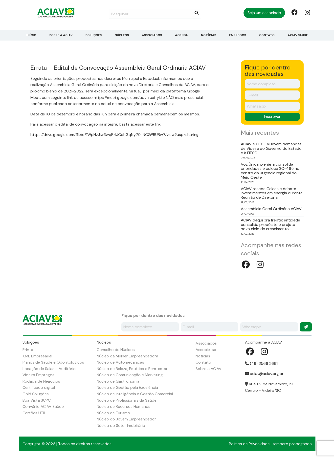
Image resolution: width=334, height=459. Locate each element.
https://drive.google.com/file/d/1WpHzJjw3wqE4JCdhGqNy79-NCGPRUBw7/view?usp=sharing (114, 134)
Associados (152, 35)
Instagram (307, 12)
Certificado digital (38, 387)
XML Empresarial (37, 356)
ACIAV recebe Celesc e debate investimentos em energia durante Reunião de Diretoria (272, 193)
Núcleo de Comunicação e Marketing (130, 374)
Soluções (94, 35)
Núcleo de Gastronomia (118, 381)
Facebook (293, 12)
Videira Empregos (38, 374)
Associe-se (206, 349)
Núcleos (122, 35)
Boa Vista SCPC (36, 400)
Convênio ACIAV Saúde (43, 406)
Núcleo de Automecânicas (120, 362)
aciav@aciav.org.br (264, 373)
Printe (27, 349)
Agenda (181, 35)
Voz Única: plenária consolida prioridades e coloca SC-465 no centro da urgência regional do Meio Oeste (270, 170)
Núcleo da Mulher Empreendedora (127, 356)
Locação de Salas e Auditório (49, 368)
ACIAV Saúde (298, 35)
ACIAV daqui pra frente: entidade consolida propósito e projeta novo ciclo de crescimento (270, 224)
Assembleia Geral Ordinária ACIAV (271, 209)
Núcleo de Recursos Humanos (123, 406)
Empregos (237, 35)
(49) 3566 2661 (261, 363)
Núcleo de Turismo (113, 412)
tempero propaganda (292, 443)
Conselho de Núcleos (116, 349)
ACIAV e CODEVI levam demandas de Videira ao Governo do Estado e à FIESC (271, 148)
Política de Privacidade (249, 443)
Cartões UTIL (34, 412)
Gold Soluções (35, 393)
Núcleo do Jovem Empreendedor (126, 419)
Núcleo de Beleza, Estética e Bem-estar (132, 368)
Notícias (208, 35)
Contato (267, 35)
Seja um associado (264, 12)
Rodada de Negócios (41, 381)
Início (31, 35)
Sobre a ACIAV (60, 35)
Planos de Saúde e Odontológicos (53, 362)
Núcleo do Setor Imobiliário (121, 425)
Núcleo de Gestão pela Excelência (127, 387)
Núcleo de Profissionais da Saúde (126, 400)
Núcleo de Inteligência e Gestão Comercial (135, 393)
